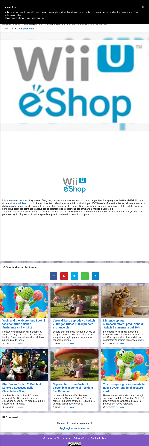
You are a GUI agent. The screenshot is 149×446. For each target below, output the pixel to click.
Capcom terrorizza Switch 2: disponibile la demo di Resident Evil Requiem (72, 386)
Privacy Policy (81, 435)
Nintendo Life (17, 202)
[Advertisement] (74, 153)
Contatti (68, 435)
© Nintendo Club (53, 435)
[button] (143, 7)
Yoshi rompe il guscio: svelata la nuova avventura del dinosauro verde (123, 386)
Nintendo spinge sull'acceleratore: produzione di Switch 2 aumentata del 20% (124, 323)
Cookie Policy (97, 435)
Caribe (20, 342)
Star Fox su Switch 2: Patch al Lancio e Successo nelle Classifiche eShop (20, 386)
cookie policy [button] (15, 15)
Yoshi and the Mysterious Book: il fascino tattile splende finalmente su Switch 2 (23, 323)
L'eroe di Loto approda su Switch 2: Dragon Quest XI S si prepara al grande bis (74, 323)
